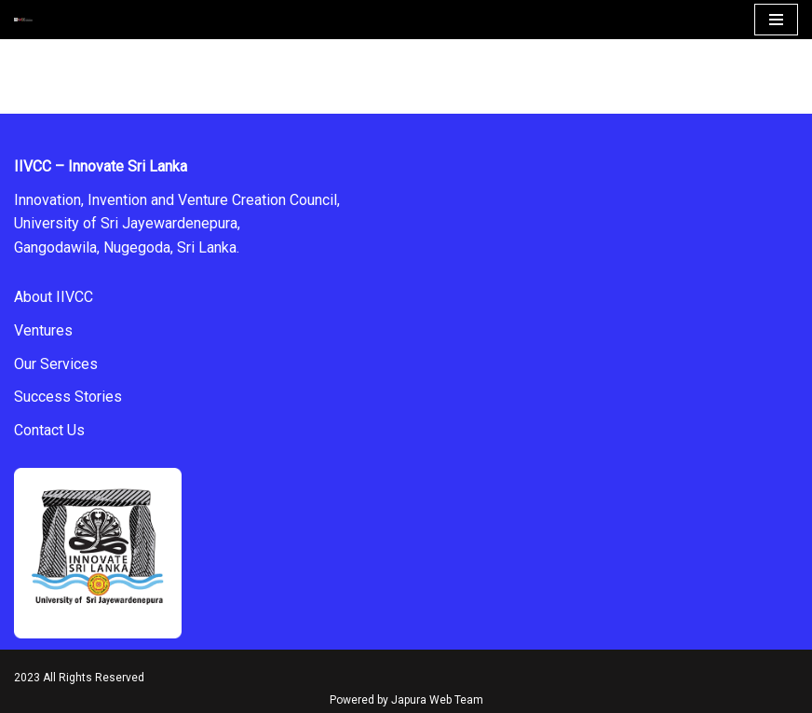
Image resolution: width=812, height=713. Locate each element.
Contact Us (49, 430)
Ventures (43, 330)
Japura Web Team (437, 699)
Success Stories (68, 396)
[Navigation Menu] (776, 19)
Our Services (56, 364)
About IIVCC (53, 297)
